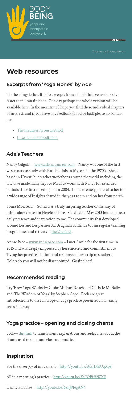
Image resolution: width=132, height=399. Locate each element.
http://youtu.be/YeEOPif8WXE (79, 377)
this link (26, 333)
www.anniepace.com (46, 242)
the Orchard (61, 231)
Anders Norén (116, 51)
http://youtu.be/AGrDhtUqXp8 (86, 366)
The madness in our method (40, 130)
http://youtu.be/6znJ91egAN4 (61, 387)
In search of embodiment (37, 137)
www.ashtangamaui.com (54, 164)
